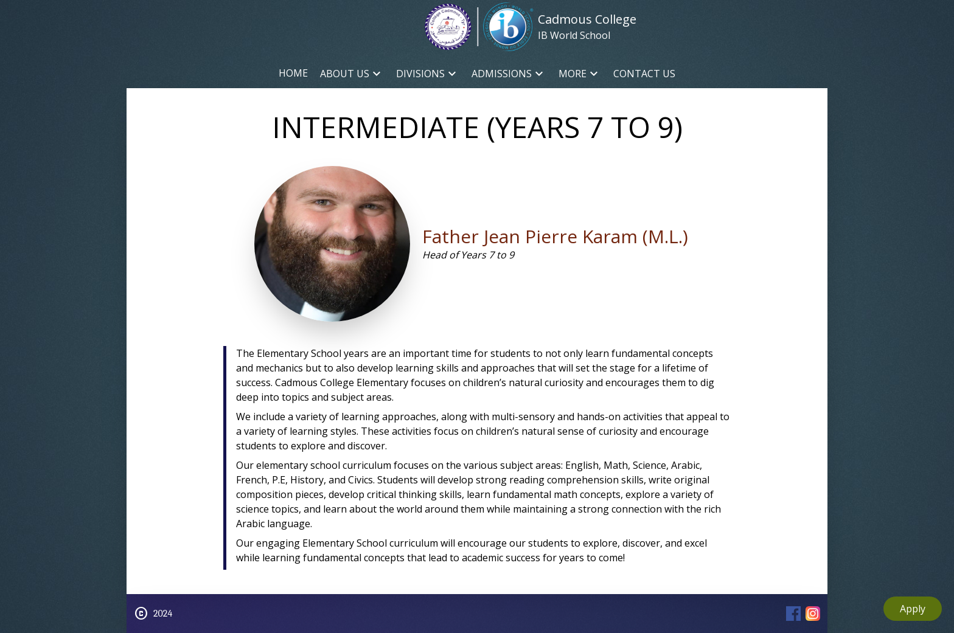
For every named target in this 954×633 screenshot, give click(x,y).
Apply (912, 608)
